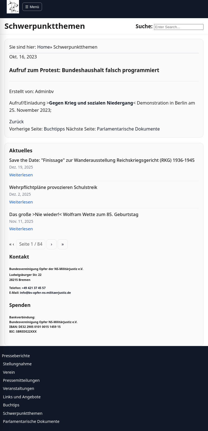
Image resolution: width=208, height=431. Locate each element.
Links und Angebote (22, 396)
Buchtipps (54, 129)
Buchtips (11, 405)
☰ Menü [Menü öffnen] (32, 7)
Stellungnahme (17, 363)
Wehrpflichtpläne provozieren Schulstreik (53, 187)
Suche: (144, 26)
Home (43, 47)
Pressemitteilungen (21, 380)
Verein (9, 372)
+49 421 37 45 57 (34, 288)
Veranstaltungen (18, 388)
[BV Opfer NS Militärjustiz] (13, 6)
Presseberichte (16, 355)
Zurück (16, 122)
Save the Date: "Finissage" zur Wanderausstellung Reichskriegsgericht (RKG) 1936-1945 (102, 160)
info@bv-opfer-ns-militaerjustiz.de (45, 293)
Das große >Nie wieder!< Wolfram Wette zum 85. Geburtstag (73, 214)
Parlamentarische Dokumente (128, 129)
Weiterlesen (21, 174)
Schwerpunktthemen (22, 413)
